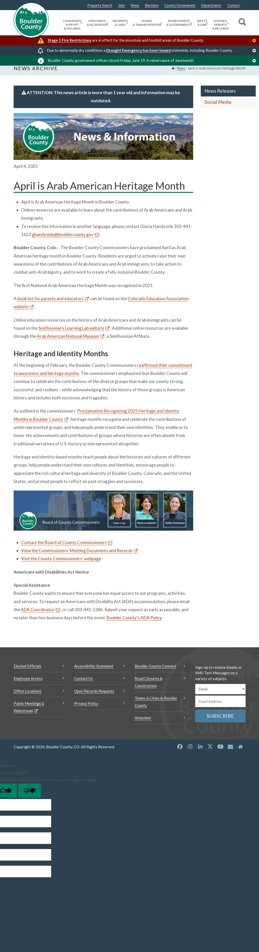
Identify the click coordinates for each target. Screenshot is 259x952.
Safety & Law (202, 23)
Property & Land (120, 23)
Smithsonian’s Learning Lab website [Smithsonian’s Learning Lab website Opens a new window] (71, 333)
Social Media (218, 108)
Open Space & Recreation (97, 23)
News (135, 5)
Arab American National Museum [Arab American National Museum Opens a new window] (68, 341)
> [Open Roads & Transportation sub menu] (161, 22)
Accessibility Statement (93, 671)
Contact (233, 5)
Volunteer (143, 723)
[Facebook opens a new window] (180, 752)
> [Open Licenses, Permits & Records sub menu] (228, 22)
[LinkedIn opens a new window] (200, 752)
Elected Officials (27, 671)
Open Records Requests (94, 696)
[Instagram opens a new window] (190, 752)
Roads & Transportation (147, 23)
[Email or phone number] (220, 707)
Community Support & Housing (72, 24)
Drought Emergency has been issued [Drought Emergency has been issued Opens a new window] (138, 50)
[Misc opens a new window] (230, 752)
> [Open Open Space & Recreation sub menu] (107, 22)
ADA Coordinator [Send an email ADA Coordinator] (37, 615)
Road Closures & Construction (148, 687)
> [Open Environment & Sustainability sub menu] (191, 22)
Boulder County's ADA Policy (134, 623)
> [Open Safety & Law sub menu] (207, 22)
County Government (179, 5)
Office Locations (28, 696)
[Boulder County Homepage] (31, 20)
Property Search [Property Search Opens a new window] (99, 5)
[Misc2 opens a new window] (241, 752)
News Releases (220, 96)
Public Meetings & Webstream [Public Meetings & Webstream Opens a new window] (29, 712)
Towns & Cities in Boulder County (156, 707)
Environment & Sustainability (179, 23)
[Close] (255, 40)
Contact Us (83, 684)
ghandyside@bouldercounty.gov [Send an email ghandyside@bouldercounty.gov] (63, 240)
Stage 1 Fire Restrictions (69, 40)
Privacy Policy (86, 709)
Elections (152, 5)
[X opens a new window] (210, 752)
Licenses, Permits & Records (220, 24)
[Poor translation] (29, 796)
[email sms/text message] (220, 694)
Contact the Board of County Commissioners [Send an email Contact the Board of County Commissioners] (64, 548)
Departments (211, 5)
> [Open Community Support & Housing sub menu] (81, 22)
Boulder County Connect (155, 671)
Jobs (121, 5)
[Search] (241, 22)
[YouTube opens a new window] (220, 752)
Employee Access (28, 684)
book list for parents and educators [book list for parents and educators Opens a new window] (50, 304)
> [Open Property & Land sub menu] (127, 22)
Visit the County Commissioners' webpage (61, 564)
